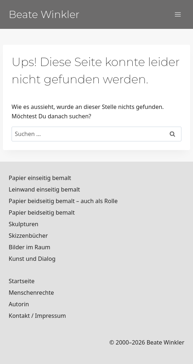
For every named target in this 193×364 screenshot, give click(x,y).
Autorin (19, 304)
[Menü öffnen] (177, 14)
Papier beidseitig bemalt (42, 212)
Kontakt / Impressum (37, 316)
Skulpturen (23, 224)
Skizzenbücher (28, 236)
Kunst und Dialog (32, 259)
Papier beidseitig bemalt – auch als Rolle (63, 201)
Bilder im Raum (29, 247)
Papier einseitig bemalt (40, 178)
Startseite (22, 281)
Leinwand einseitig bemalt (44, 189)
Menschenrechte (31, 293)
